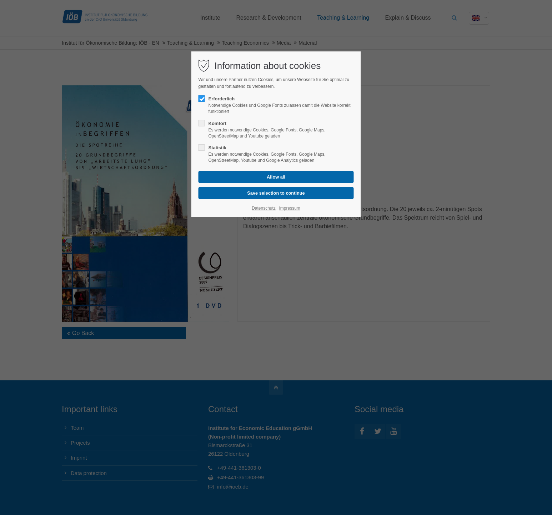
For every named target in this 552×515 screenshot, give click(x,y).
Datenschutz (264, 208)
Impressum (289, 208)
